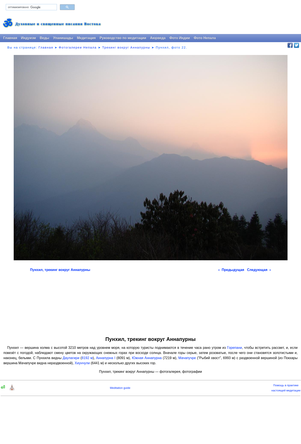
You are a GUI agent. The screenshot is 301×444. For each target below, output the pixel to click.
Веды (44, 38)
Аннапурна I (105, 358)
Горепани (234, 347)
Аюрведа (158, 38)
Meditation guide (120, 387)
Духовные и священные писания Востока (58, 24)
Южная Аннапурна (147, 358)
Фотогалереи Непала (78, 47)
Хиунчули (82, 363)
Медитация (86, 38)
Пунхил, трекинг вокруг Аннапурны (60, 270)
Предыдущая (231, 270)
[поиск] (31, 7)
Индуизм (28, 38)
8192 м (87, 358)
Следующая (259, 270)
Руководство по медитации (122, 38)
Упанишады (63, 38)
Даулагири (71, 358)
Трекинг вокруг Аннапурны (126, 47)
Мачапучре (187, 358)
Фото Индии (179, 38)
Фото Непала (205, 38)
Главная (10, 38)
